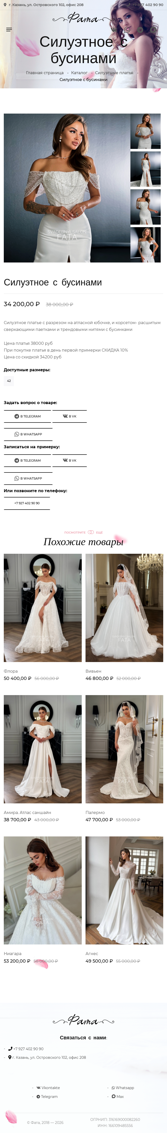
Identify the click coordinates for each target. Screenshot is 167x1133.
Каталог (79, 72)
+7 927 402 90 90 (147, 5)
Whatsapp (123, 1088)
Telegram (47, 1096)
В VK (69, 416)
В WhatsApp (28, 434)
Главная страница (45, 72)
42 (9, 381)
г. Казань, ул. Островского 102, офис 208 (46, 5)
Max (118, 1096)
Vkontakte (48, 1088)
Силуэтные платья (114, 72)
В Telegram (27, 416)
